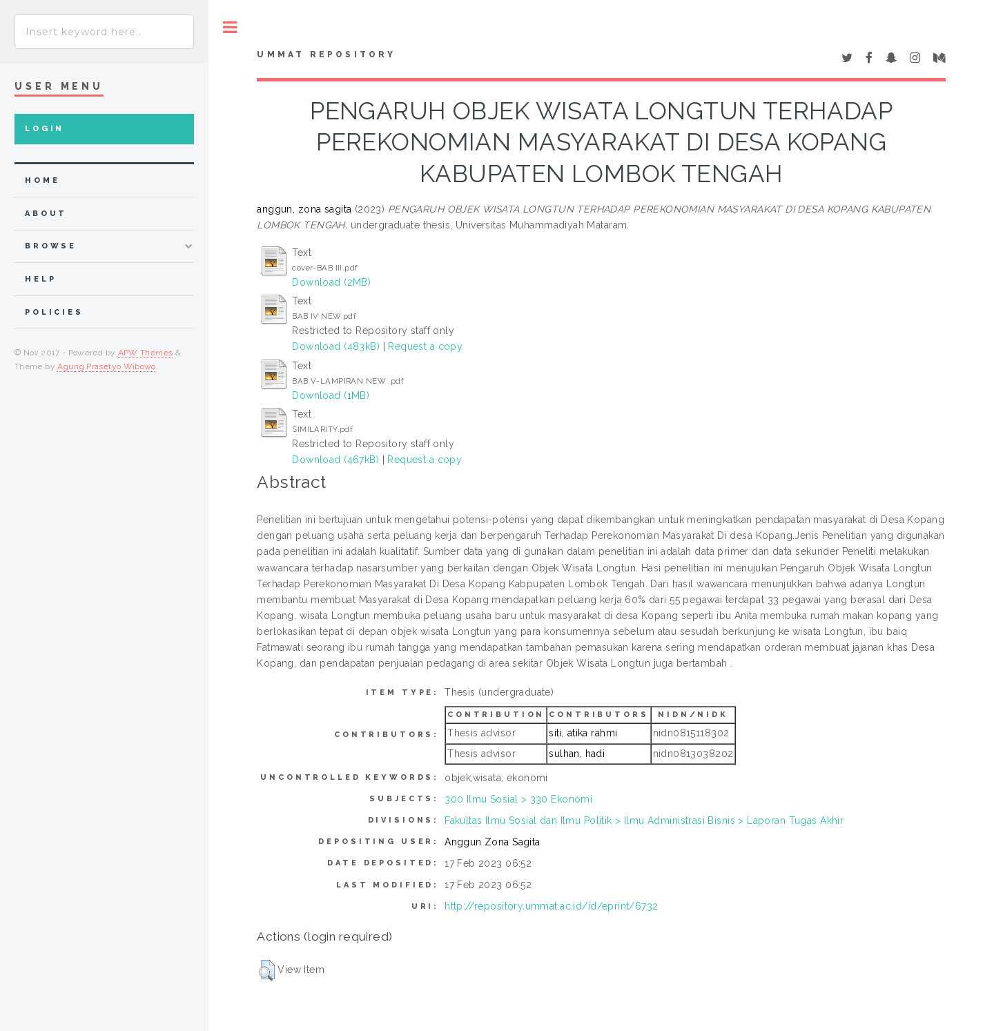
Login (44, 128)
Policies (54, 312)
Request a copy (425, 346)
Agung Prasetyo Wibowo (106, 366)
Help (40, 279)
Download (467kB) (335, 459)
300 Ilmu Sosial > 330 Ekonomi (518, 799)
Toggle (230, 27)
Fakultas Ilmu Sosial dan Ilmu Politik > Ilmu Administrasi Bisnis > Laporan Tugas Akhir (644, 820)
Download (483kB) (336, 346)
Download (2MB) (331, 282)
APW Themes (145, 352)
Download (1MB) (330, 395)
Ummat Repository (326, 54)
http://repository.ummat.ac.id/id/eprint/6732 (551, 906)
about (46, 213)
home (42, 180)
